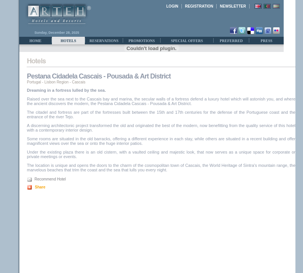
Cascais (79, 82)
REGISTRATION (199, 6)
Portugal (34, 82)
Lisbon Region (56, 82)
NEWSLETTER (233, 6)
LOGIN (172, 6)
